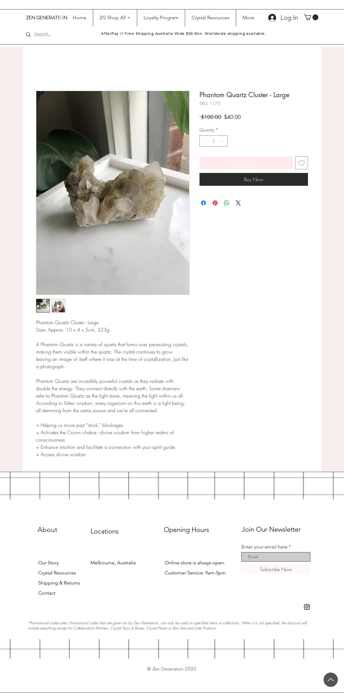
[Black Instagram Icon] (307, 607)
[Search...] (58, 34)
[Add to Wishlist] (301, 162)
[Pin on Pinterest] (215, 203)
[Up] (331, 680)
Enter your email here (264, 546)
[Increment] (223, 141)
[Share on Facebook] (203, 203)
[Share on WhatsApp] (226, 203)
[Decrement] (204, 141)
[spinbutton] (213, 141)
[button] (311, 17)
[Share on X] (238, 203)
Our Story (48, 563)
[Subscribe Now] (275, 569)
